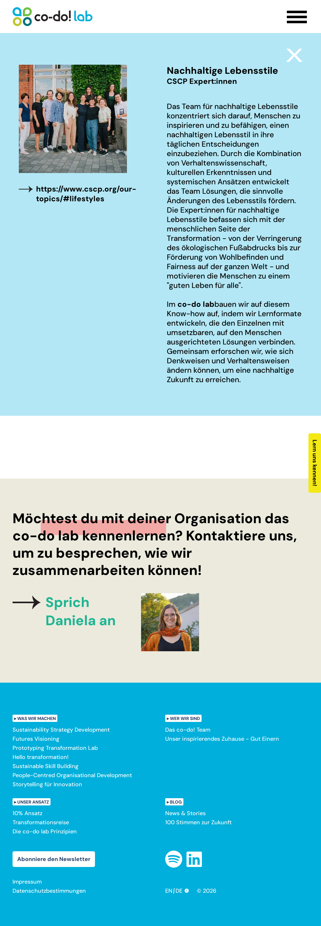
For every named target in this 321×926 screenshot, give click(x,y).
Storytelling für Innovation (47, 784)
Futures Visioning (36, 739)
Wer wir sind (185, 718)
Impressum (27, 881)
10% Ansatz (27, 813)
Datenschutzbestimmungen (49, 891)
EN (168, 891)
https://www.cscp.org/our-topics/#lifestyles (86, 193)
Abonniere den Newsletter (53, 859)
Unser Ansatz (33, 802)
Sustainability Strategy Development (61, 730)
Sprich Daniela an (80, 611)
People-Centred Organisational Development (72, 775)
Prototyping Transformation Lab (55, 748)
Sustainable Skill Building (45, 766)
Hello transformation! (41, 757)
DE (179, 891)
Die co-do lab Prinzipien (45, 831)
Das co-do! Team (187, 730)
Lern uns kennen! (314, 463)
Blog (176, 802)
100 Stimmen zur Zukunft (198, 822)
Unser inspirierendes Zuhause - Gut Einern (222, 739)
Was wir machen (36, 718)
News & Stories (185, 813)
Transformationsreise (41, 822)
